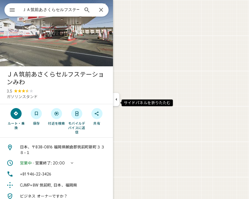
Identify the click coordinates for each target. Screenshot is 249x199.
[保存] (36, 116)
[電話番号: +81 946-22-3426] (56, 174)
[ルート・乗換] (16, 118)
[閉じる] (101, 10)
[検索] (87, 10)
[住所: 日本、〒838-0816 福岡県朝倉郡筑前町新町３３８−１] (56, 150)
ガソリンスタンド (22, 96)
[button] (56, 163)
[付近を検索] (57, 116)
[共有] (97, 116)
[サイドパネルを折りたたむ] (116, 99)
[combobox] (50, 9)
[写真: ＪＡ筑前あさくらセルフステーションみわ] (56, 33)
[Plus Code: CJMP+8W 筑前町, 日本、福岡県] (56, 185)
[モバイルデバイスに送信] (76, 121)
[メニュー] (12, 10)
